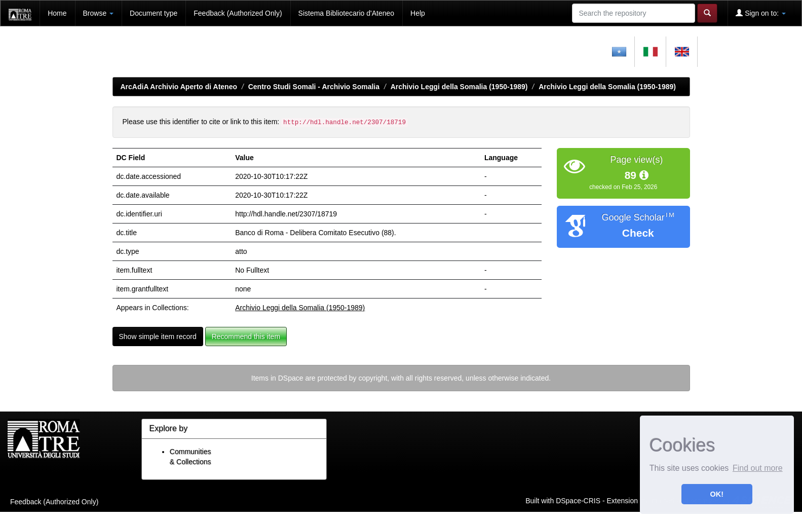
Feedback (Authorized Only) (238, 13)
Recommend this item (246, 336)
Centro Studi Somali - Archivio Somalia (313, 87)
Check (638, 233)
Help (417, 13)
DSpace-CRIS (578, 500)
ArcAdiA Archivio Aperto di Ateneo (179, 87)
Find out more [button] (758, 468)
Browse (98, 13)
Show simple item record (158, 336)
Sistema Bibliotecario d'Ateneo (346, 13)
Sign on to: (761, 13)
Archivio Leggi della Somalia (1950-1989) (459, 87)
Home (57, 13)
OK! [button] (716, 494)
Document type (153, 13)
